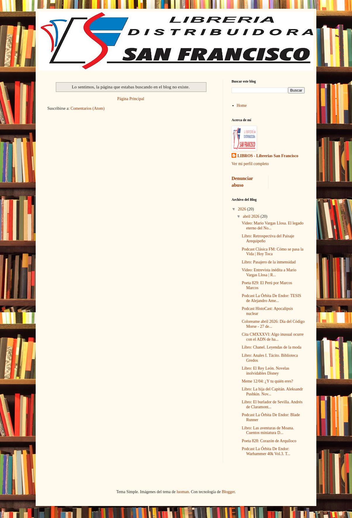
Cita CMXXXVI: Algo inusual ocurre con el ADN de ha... (273, 337)
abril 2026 (251, 216)
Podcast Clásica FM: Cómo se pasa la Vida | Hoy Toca (272, 251)
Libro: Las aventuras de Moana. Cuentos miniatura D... (268, 430)
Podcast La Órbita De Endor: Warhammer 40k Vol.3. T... (266, 451)
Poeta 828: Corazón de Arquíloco (269, 441)
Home (242, 105)
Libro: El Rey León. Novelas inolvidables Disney (265, 370)
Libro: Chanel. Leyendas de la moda (271, 347)
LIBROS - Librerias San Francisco (267, 156)
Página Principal (130, 99)
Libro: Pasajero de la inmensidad (269, 262)
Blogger (228, 492)
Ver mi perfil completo (250, 164)
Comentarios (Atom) (87, 108)
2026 (242, 209)
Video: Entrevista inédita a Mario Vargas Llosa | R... (269, 272)
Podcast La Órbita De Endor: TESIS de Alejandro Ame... (271, 298)
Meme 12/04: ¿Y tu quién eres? (267, 381)
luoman (183, 492)
